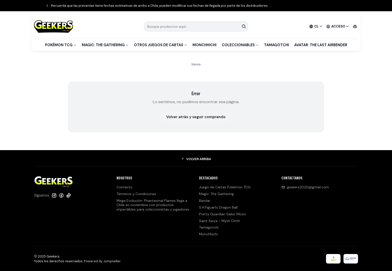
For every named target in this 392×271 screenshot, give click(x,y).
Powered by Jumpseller (102, 261)
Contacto (124, 187)
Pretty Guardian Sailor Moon (222, 214)
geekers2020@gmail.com (305, 187)
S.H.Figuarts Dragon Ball (218, 207)
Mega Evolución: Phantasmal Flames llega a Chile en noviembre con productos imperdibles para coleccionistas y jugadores (152, 205)
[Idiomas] (316, 26)
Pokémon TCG (60, 45)
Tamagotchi (276, 45)
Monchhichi (204, 45)
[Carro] (355, 26)
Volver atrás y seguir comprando (196, 117)
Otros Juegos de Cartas (160, 45)
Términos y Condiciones (136, 194)
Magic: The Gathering (105, 45)
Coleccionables (240, 45)
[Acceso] (337, 26)
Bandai (204, 200)
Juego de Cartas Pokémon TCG (224, 187)
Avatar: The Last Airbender (320, 45)
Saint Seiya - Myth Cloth (219, 221)
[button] (196, 159)
